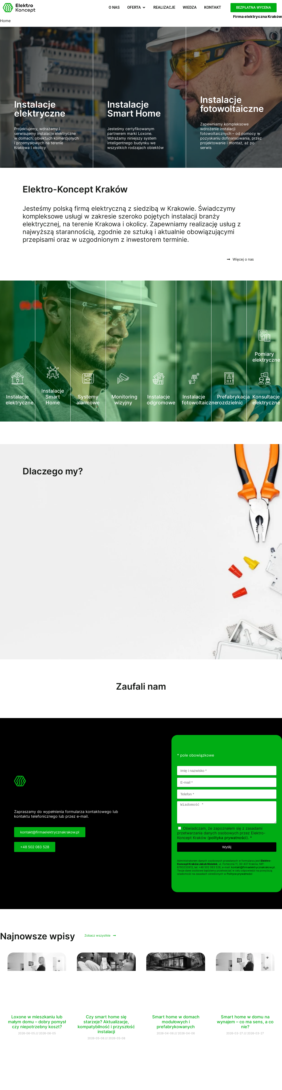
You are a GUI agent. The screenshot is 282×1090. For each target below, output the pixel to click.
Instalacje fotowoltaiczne (199, 400)
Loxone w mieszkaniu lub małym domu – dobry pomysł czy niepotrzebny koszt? (37, 1021)
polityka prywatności (227, 837)
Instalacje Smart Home (52, 397)
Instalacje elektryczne (19, 400)
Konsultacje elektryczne (266, 400)
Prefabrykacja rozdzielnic (233, 400)
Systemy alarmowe (87, 400)
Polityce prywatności (239, 873)
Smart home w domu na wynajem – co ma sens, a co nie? (245, 1021)
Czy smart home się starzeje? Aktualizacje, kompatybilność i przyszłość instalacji (106, 1024)
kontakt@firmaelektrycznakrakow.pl (253, 867)
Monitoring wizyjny (124, 400)
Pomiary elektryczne (266, 357)
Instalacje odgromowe (161, 400)
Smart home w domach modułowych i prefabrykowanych (175, 1021)
